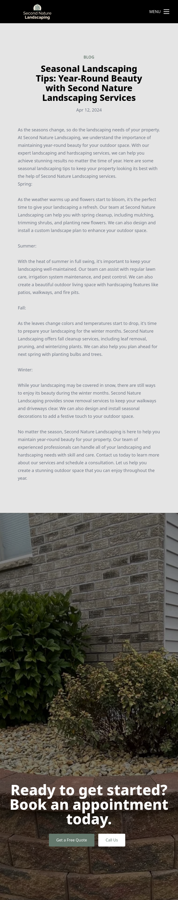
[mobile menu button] (166, 11)
